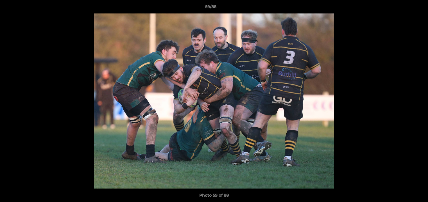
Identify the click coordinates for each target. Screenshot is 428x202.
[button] (404, 8)
